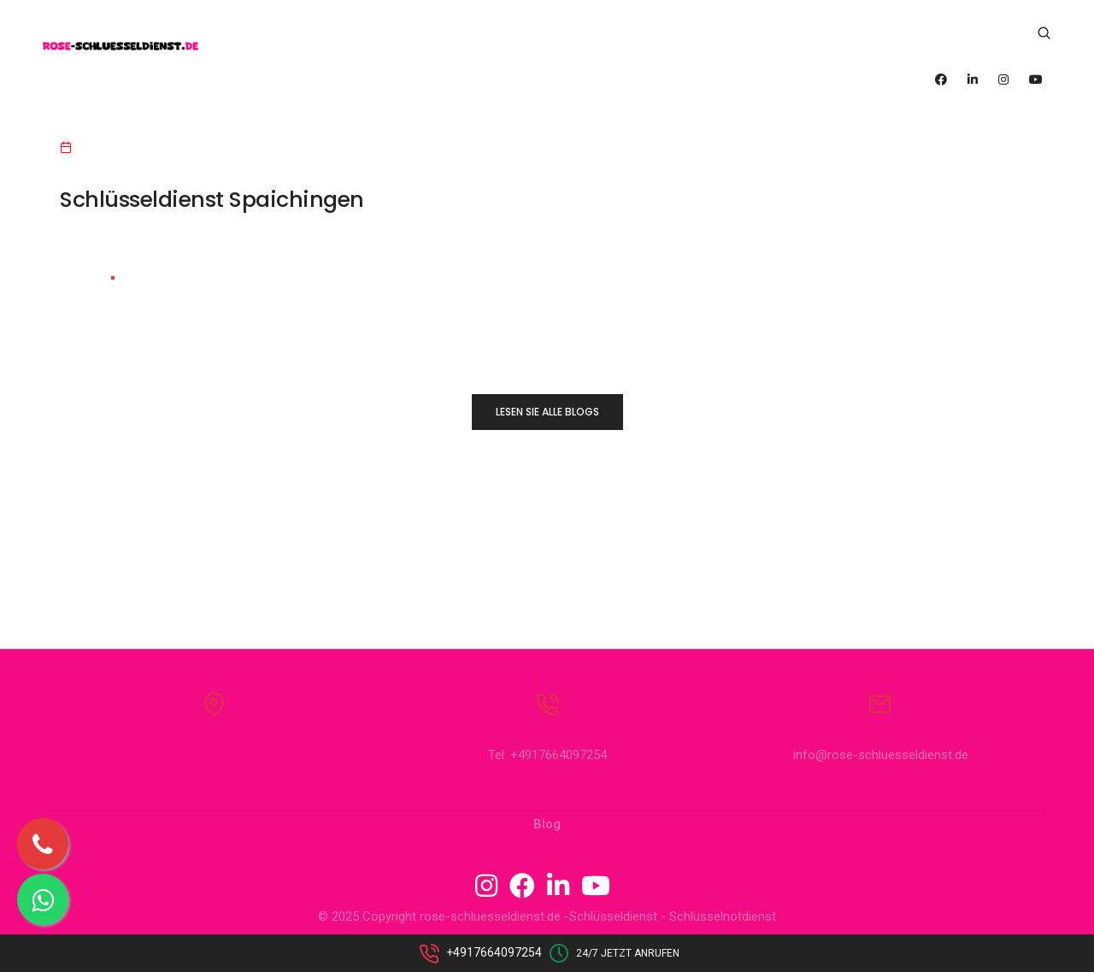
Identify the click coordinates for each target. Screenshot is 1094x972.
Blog (547, 824)
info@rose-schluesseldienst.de (880, 755)
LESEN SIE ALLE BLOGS (547, 411)
